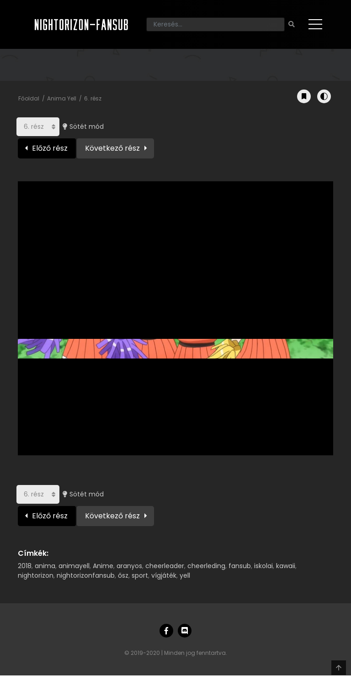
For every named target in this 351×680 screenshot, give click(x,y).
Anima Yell (61, 98)
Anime (103, 565)
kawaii (285, 565)
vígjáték (163, 575)
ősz (123, 575)
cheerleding (206, 565)
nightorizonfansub (86, 575)
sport (140, 575)
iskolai (263, 565)
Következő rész (112, 148)
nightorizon (35, 575)
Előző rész (50, 148)
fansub (240, 565)
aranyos (129, 565)
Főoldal (28, 98)
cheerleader (164, 565)
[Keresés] (215, 24)
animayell (74, 565)
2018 (25, 565)
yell (185, 575)
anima (45, 565)
